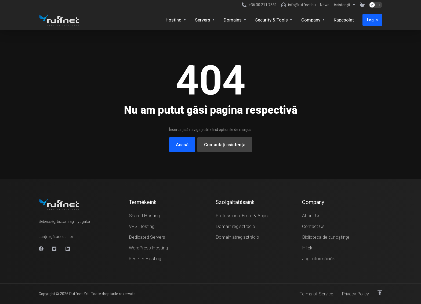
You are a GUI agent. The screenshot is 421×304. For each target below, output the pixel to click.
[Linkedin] (68, 248)
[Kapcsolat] (343, 20)
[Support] (345, 5)
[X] (54, 248)
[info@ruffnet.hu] (298, 5)
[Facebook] (41, 248)
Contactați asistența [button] (224, 144)
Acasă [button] (182, 144)
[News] (325, 5)
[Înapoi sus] (380, 292)
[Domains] (235, 20)
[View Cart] (362, 5)
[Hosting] (176, 20)
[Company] (313, 20)
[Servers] (205, 20)
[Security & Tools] (274, 20)
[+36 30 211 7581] (259, 5)
